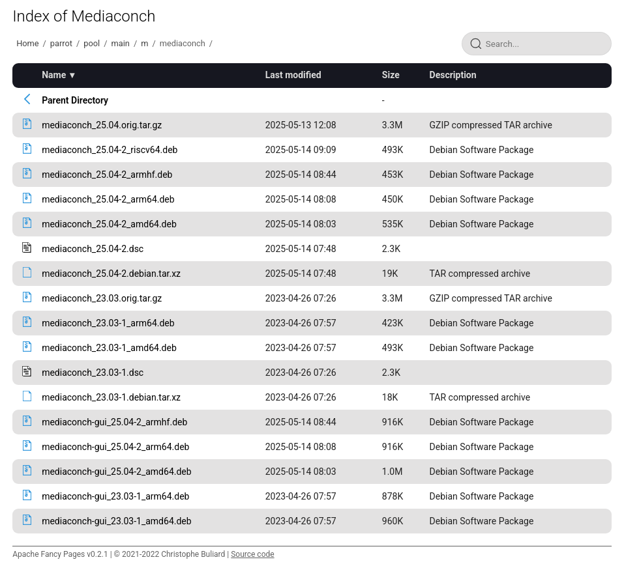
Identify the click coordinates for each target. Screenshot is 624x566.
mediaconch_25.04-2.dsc (92, 249)
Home (27, 43)
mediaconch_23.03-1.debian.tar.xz (111, 397)
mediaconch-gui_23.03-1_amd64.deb (116, 521)
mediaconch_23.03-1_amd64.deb (109, 348)
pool (91, 43)
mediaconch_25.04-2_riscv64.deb (109, 150)
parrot (61, 43)
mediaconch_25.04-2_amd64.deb (109, 224)
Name (54, 75)
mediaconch (182, 43)
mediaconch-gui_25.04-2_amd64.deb (116, 471)
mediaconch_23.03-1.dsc (92, 372)
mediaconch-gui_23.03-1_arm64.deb (115, 496)
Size (391, 75)
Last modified (293, 75)
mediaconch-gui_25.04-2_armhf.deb (114, 422)
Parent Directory (75, 100)
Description (453, 75)
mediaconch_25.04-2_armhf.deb (107, 174)
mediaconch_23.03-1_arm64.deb (108, 323)
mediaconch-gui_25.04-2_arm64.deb (115, 447)
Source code (252, 554)
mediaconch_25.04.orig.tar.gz (102, 125)
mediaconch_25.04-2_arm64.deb (108, 199)
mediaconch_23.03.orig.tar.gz (102, 298)
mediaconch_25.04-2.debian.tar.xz (111, 273)
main (120, 43)
